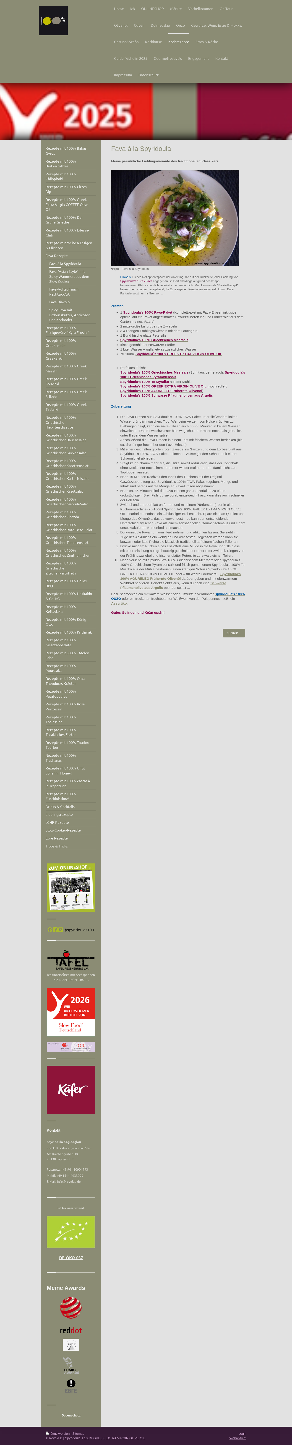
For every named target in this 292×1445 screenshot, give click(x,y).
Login (242, 1433)
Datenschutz (71, 1415)
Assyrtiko (119, 603)
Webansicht (237, 1438)
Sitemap (78, 1433)
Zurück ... (234, 633)
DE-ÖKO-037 (71, 1257)
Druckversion (58, 1433)
